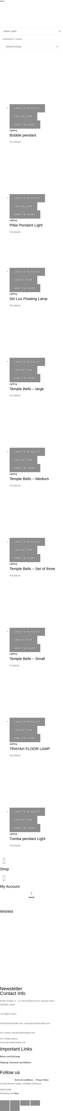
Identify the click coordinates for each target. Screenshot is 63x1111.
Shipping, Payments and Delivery (15, 1062)
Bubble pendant (23, 135)
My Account (10, 886)
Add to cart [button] (25, 124)
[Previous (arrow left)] (5, 1108)
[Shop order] (31, 46)
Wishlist (6, 911)
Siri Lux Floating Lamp (28, 298)
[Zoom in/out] (5, 1103)
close (16, 1093)
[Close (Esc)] (35, 1103)
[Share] (25, 1103)
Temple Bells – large (27, 389)
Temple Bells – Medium (29, 479)
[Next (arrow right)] (15, 1108)
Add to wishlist (28, 108)
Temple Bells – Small (27, 658)
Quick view (24, 116)
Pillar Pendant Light (26, 225)
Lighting (13, 130)
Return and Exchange (10, 1056)
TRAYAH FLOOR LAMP (30, 749)
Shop (4, 869)
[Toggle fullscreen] (15, 1103)
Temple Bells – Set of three (32, 568)
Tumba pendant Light (27, 838)
